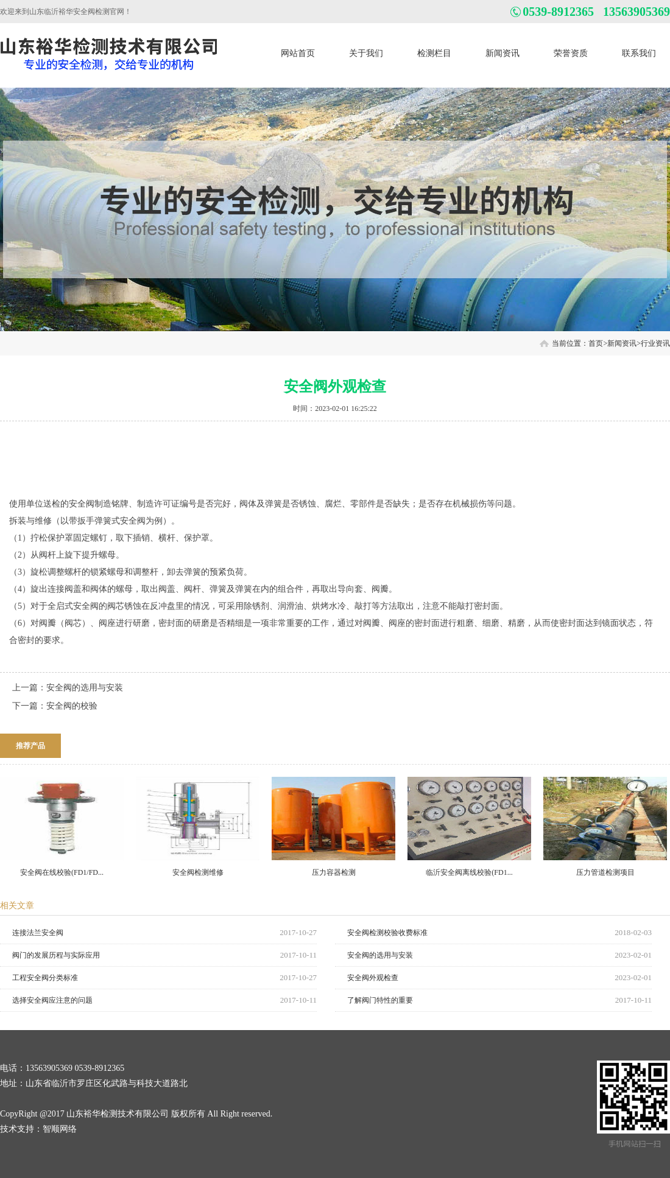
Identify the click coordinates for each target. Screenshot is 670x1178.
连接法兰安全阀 (37, 932)
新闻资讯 (502, 53)
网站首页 (298, 53)
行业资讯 (655, 343)
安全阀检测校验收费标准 (387, 932)
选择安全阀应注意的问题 (52, 1000)
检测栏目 (434, 53)
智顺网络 (60, 1129)
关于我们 (366, 53)
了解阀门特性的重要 (380, 1000)
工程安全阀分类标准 (45, 977)
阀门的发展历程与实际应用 (56, 955)
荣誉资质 (571, 53)
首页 (595, 343)
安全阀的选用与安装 (84, 687)
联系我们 (639, 53)
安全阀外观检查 (372, 977)
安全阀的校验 (71, 705)
